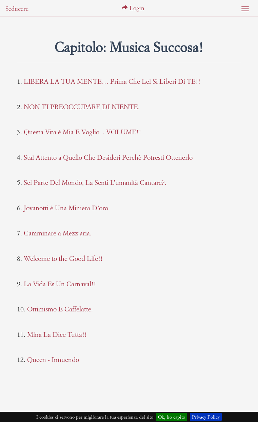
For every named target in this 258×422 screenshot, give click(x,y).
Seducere (16, 8)
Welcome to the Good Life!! (63, 258)
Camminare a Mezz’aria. (58, 233)
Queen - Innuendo (53, 359)
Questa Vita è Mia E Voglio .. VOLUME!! (82, 132)
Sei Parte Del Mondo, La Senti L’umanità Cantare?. (95, 182)
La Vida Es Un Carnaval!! (60, 284)
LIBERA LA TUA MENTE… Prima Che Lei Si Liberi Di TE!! (112, 81)
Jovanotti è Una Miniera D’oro (66, 208)
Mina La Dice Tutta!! (57, 334)
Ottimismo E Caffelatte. (60, 309)
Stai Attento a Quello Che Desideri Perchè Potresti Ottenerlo (108, 157)
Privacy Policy (206, 417)
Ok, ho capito (171, 417)
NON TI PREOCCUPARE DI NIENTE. (82, 107)
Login (133, 8)
